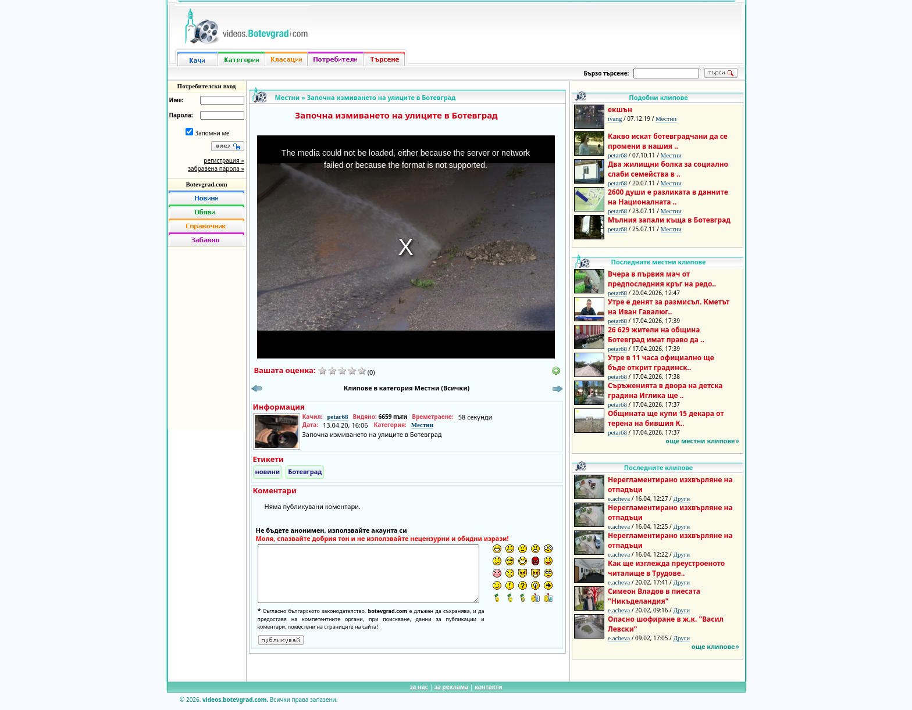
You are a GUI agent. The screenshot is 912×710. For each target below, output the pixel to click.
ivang (615, 118)
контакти (489, 687)
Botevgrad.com (206, 184)
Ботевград (305, 471)
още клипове (713, 646)
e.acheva (619, 498)
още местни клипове (700, 440)
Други (681, 498)
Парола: (181, 115)
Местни (287, 97)
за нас (418, 687)
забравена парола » (216, 168)
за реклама (451, 687)
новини (267, 471)
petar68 (337, 416)
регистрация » (224, 160)
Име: (176, 100)
